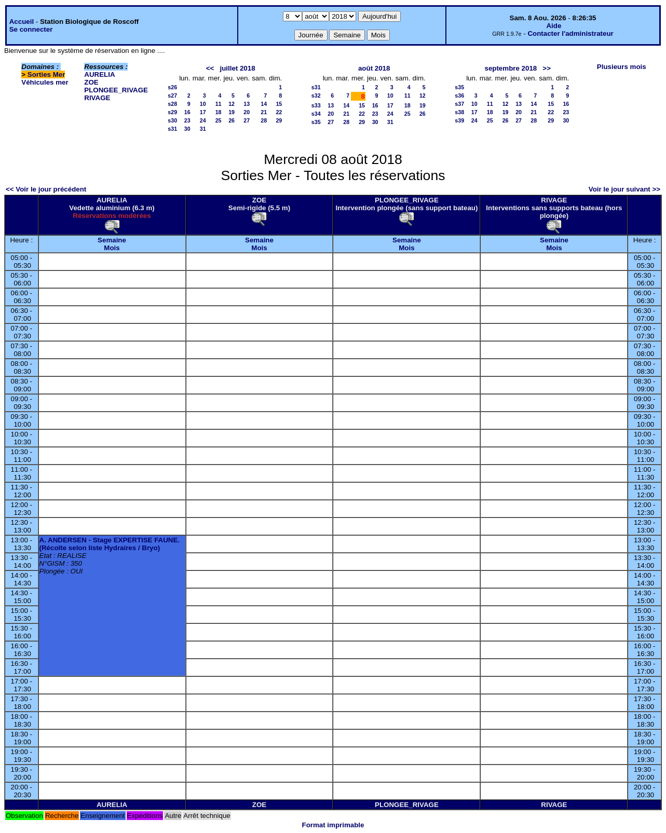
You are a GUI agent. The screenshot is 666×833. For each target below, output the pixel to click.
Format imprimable (333, 825)
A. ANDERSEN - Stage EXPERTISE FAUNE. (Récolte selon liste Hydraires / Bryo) (109, 544)
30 (187, 129)
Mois (111, 248)
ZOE (91, 82)
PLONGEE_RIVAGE (116, 90)
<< (210, 68)
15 (279, 104)
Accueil (21, 21)
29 (279, 120)
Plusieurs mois (621, 67)
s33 (316, 105)
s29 (172, 112)
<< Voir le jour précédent (46, 189)
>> (546, 68)
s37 (459, 104)
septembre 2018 (510, 68)
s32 (316, 95)
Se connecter (31, 29)
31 (203, 129)
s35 (316, 122)
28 (264, 120)
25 (218, 120)
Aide (553, 26)
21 (264, 112)
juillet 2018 (237, 68)
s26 (172, 87)
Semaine (112, 240)
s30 (172, 120)
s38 (459, 112)
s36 (459, 95)
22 (279, 112)
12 (231, 104)
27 (246, 120)
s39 (459, 120)
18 (218, 112)
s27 (172, 95)
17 (203, 112)
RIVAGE (97, 98)
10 (203, 104)
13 (246, 104)
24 (203, 120)
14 (264, 104)
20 (246, 112)
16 (187, 112)
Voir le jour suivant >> (624, 189)
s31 (172, 129)
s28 (172, 104)
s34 (316, 114)
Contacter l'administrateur (570, 33)
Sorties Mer (46, 74)
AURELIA (99, 74)
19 (231, 112)
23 (187, 120)
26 (231, 120)
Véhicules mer (44, 82)
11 (218, 104)
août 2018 (374, 68)
